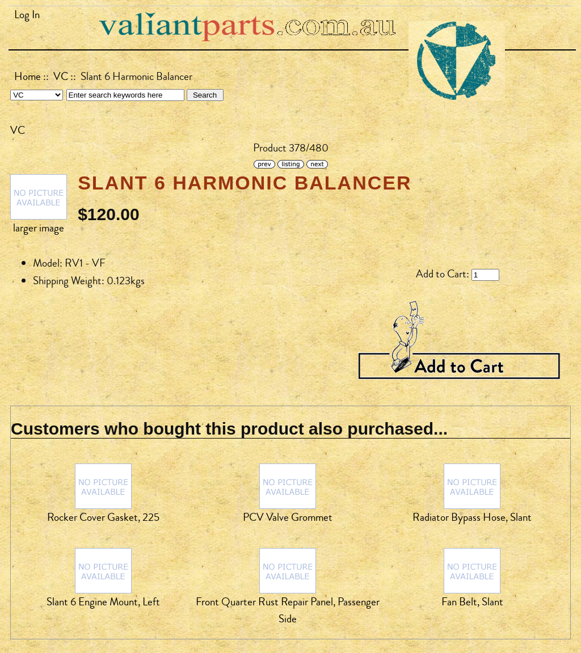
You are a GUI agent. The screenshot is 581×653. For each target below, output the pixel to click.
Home (27, 77)
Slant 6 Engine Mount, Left (103, 602)
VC (60, 77)
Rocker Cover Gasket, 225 (103, 517)
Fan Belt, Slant (472, 602)
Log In (27, 15)
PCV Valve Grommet (287, 517)
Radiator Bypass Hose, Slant (472, 517)
